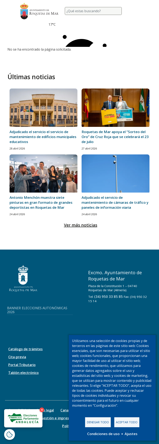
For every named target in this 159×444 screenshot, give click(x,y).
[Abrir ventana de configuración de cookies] (9, 434)
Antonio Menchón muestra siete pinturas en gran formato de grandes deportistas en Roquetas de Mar (41, 202)
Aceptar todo (126, 422)
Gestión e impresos (57, 418)
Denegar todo (98, 422)
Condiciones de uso (103, 433)
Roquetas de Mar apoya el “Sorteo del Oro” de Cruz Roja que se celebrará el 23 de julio (115, 136)
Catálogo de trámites (25, 349)
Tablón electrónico (23, 372)
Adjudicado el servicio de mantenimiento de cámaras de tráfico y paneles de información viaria (115, 202)
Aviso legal (45, 410)
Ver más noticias (80, 225)
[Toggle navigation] (134, 11)
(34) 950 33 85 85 (108, 296)
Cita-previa (17, 357)
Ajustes (131, 433)
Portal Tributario (22, 365)
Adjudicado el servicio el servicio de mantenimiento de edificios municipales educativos (43, 136)
